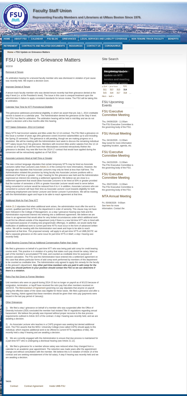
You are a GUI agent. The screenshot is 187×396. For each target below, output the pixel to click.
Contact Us (94, 46)
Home (7, 39)
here (108, 205)
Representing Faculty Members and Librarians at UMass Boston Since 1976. (87, 17)
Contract (14, 386)
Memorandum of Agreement (32, 288)
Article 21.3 (11, 206)
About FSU (20, 39)
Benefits (173, 39)
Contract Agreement (33, 386)
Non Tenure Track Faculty (148, 39)
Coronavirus (113, 46)
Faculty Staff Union (52, 10)
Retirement (10, 46)
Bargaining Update (115, 71)
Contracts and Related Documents (43, 46)
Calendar (37, 39)
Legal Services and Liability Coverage (103, 39)
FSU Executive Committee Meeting (116, 113)
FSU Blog (52, 39)
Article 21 (44, 167)
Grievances (69, 39)
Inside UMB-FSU (57, 386)
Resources (76, 46)
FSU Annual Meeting (116, 133)
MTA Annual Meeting (116, 196)
